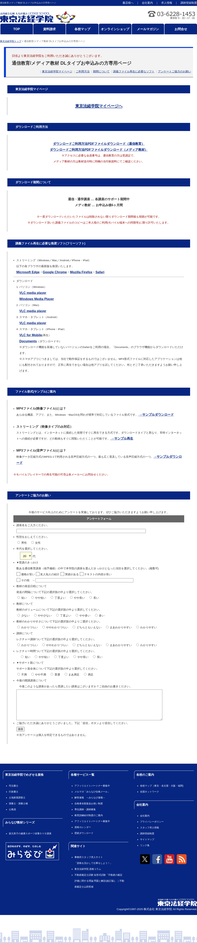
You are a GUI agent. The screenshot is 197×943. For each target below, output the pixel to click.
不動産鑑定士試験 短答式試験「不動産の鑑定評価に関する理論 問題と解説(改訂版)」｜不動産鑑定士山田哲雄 (99, 886)
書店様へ (128, 2)
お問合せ (181, 29)
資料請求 (49, 29)
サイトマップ (147, 845)
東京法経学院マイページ (57, 71)
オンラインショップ (115, 29)
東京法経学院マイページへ (99, 106)
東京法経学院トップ (10, 41)
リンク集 (145, 851)
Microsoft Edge (28, 272)
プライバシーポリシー (152, 827)
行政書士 (13, 797)
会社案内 (147, 2)
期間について (101, 71)
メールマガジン (148, 29)
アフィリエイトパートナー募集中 (92, 791)
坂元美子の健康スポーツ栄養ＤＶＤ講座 (30, 839)
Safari (99, 272)
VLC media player (32, 293)
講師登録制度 (188, 2)
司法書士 (13, 791)
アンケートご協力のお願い (174, 71)
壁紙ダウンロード (83, 839)
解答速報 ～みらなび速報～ (89, 803)
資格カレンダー (82, 833)
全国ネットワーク (149, 797)
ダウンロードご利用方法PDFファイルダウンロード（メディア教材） (99, 149)
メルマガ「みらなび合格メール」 (92, 797)
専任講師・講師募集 (85, 815)
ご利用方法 (83, 71)
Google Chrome (55, 272)
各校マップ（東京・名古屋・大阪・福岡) (161, 791)
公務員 (12, 815)
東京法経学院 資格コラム (87, 875)
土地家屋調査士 (17, 803)
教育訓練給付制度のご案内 (88, 821)
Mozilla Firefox (81, 272)
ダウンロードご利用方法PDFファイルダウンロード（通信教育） (99, 143)
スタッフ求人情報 (149, 833)
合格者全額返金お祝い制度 (88, 809)
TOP (16, 29)
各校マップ (82, 29)
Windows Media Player (36, 299)
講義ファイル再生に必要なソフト (133, 71)
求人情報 (166, 2)
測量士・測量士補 (18, 809)
